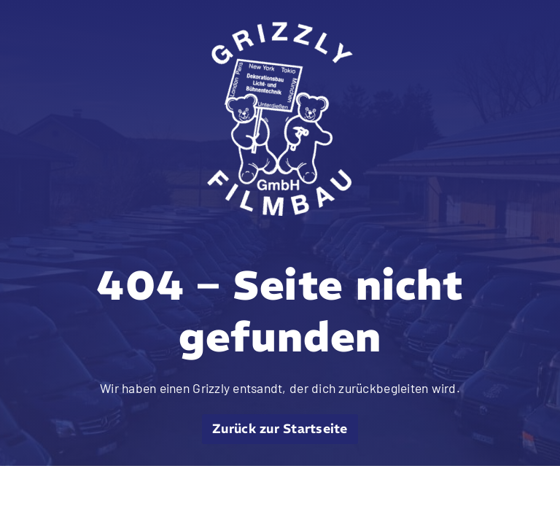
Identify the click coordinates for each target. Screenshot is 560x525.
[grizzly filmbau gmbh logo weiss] (280, 28)
